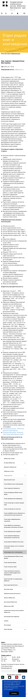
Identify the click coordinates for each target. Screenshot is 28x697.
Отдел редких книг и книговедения (13, 552)
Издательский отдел (9, 479)
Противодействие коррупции (11, 616)
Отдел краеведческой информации (13, 498)
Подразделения (14, 49)
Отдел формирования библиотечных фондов (13, 557)
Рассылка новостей (6, 668)
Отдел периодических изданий (12, 531)
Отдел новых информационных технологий (12, 520)
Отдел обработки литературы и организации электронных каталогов (13, 526)
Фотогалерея (7, 625)
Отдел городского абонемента (12, 488)
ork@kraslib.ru (19, 69)
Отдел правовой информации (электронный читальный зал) (11, 536)
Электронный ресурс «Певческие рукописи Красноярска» (13, 429)
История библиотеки (15, 463)
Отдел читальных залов (10, 566)
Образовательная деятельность (12, 593)
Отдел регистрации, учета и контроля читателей (14, 547)
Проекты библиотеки (9, 597)
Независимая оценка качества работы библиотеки (14, 611)
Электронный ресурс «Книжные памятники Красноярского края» (13, 433)
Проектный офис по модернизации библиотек (13, 579)
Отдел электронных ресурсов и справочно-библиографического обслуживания (12, 572)
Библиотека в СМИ (9, 606)
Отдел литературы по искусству (12, 509)
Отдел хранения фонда (10, 562)
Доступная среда (8, 589)
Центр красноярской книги (11, 585)
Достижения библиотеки (10, 602)
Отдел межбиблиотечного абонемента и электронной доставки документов (14, 514)
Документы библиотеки (10, 467)
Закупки (6, 620)
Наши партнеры (15, 629)
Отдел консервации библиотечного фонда (13, 493)
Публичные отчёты (9, 471)
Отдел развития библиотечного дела (13, 541)
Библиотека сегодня (9, 458)
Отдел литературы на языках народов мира (14, 503)
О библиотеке (7, 49)
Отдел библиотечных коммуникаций (13, 484)
